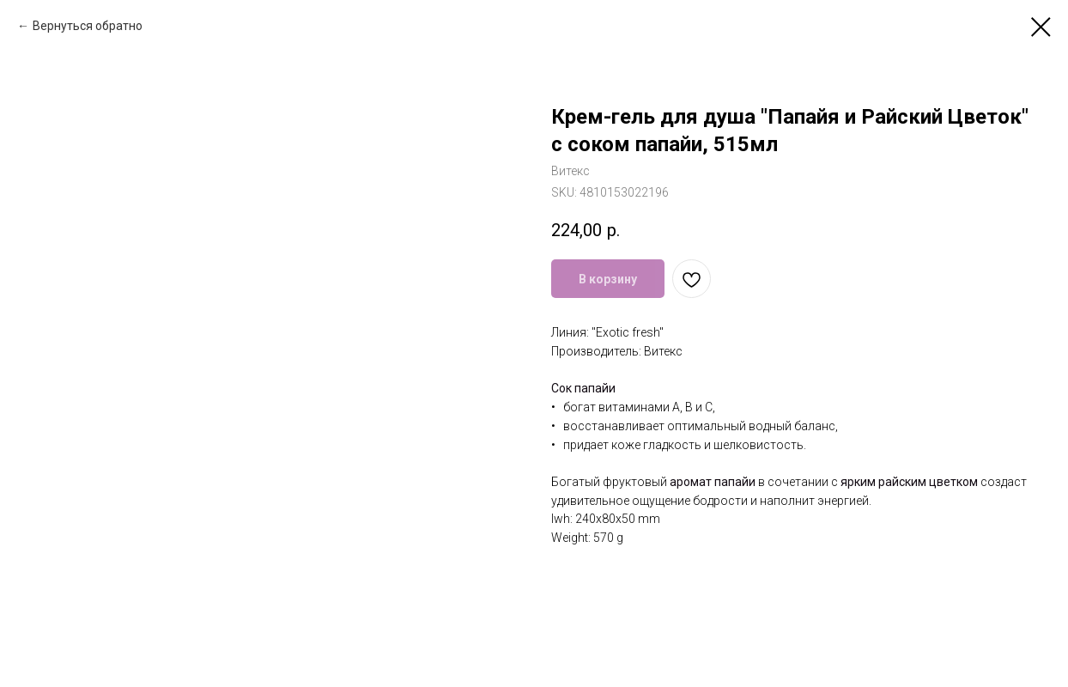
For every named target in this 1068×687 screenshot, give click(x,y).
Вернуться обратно (88, 26)
